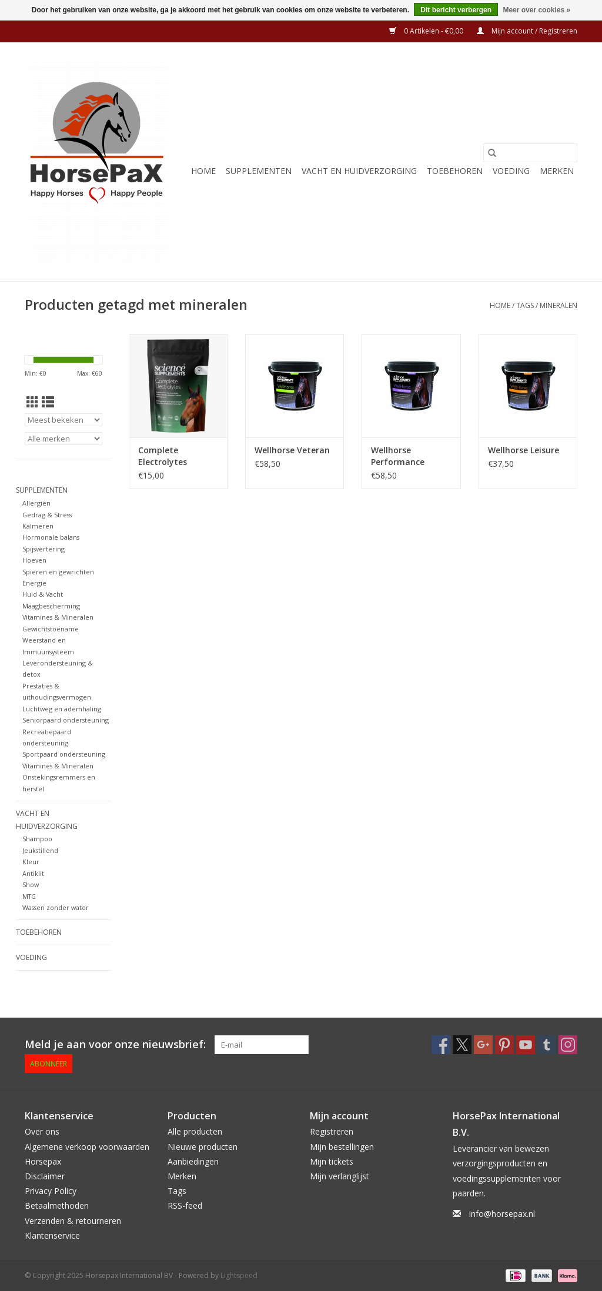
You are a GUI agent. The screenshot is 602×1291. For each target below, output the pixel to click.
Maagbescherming (51, 605)
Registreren (331, 1131)
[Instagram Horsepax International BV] (567, 1044)
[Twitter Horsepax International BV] (462, 1044)
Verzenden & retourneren (73, 1220)
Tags (525, 305)
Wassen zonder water (55, 907)
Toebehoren (455, 170)
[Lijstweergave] (48, 402)
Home (203, 170)
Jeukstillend (40, 850)
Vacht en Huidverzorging (359, 170)
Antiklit (33, 873)
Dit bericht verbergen (455, 10)
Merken (557, 170)
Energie (34, 582)
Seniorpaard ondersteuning (65, 719)
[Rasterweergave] (32, 402)
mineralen (558, 305)
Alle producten (195, 1131)
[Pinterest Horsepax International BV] (504, 1044)
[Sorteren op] (63, 419)
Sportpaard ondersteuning (63, 754)
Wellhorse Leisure (523, 450)
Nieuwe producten (203, 1146)
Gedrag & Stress (47, 514)
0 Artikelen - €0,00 (427, 31)
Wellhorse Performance (397, 455)
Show (30, 884)
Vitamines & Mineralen (57, 617)
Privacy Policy (50, 1190)
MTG (29, 896)
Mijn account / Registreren (527, 31)
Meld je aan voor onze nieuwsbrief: (115, 1044)
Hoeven (34, 560)
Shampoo (37, 838)
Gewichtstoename (50, 628)
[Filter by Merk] (63, 438)
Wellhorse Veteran (292, 450)
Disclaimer (45, 1176)
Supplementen (259, 170)
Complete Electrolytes (162, 455)
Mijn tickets (331, 1161)
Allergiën (36, 503)
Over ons (42, 1131)
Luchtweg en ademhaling (61, 708)
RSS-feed (185, 1205)
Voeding (511, 170)
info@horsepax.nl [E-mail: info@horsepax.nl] (502, 1213)
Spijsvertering (43, 548)
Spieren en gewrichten (58, 571)
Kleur (30, 861)
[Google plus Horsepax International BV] (483, 1044)
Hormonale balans (50, 537)
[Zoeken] (530, 152)
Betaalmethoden (57, 1205)
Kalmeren (37, 525)
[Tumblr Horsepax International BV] (546, 1044)
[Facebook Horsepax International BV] (441, 1044)
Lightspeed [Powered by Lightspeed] (238, 1275)
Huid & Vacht (42, 594)
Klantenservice (52, 1235)
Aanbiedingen (193, 1161)
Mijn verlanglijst (339, 1176)
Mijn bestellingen (342, 1146)
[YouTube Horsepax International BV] (525, 1044)
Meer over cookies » (536, 10)
